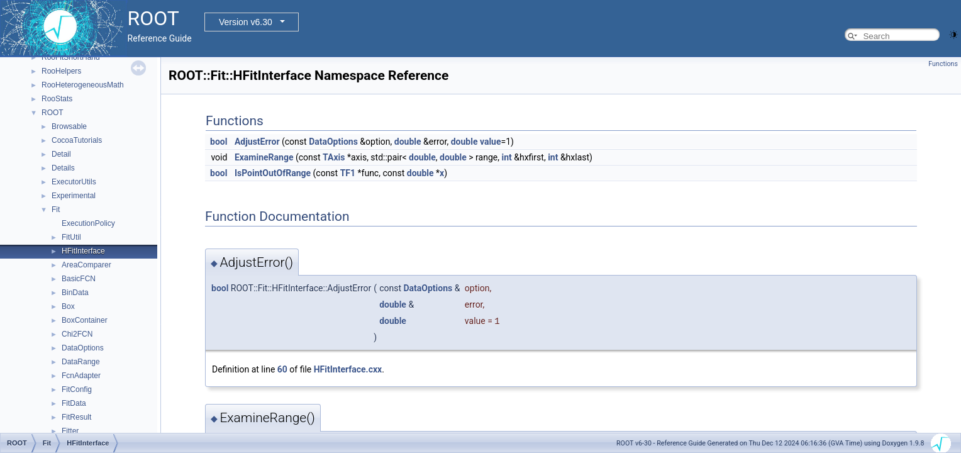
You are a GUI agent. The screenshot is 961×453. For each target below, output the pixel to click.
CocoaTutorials (77, 140)
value (490, 142)
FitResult (76, 417)
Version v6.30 (245, 22)
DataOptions (83, 348)
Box (68, 306)
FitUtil (71, 237)
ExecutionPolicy (88, 223)
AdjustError (257, 142)
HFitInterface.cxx (348, 369)
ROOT (53, 112)
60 (282, 369)
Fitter (70, 431)
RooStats (57, 98)
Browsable (69, 126)
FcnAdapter (81, 375)
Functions (943, 64)
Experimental (74, 195)
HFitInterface (83, 251)
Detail (61, 154)
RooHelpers (61, 71)
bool (218, 142)
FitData (74, 403)
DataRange (81, 361)
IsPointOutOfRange (273, 173)
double (407, 142)
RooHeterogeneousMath (83, 85)
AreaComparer (86, 264)
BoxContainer (85, 320)
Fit (56, 209)
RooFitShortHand (71, 57)
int (506, 157)
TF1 (347, 173)
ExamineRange (264, 157)
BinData (75, 292)
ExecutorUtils (74, 181)
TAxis (334, 157)
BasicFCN (79, 278)
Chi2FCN (77, 334)
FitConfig (77, 389)
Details (63, 168)
